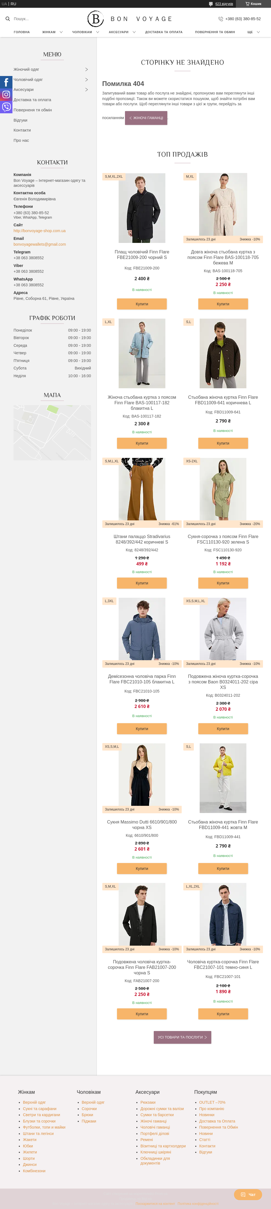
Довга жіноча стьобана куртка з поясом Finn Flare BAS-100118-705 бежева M (223, 257)
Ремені (146, 1139)
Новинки (207, 1115)
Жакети (30, 1139)
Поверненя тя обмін (33, 109)
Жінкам (49, 32)
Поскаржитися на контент (155, 1204)
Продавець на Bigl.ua (135, 1199)
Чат (248, 1194)
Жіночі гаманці (148, 118)
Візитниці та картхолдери (163, 1146)
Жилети (30, 1152)
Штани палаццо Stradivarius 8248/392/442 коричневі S (142, 539)
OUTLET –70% (212, 1102)
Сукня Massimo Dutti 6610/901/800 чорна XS (142, 825)
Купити (142, 304)
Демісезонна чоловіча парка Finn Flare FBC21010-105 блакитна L (142, 679)
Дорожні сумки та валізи (162, 1108)
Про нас (21, 140)
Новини (206, 1133)
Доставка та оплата (32, 99)
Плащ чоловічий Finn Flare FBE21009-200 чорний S (142, 255)
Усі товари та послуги (180, 1037)
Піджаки (89, 1121)
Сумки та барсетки (157, 1115)
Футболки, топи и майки (44, 1127)
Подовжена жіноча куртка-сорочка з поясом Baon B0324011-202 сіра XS (223, 682)
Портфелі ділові (154, 1133)
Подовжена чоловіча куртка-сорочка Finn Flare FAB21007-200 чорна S (142, 967)
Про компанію (211, 1108)
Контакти (22, 130)
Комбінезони (34, 1171)
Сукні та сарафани (39, 1108)
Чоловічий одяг (28, 79)
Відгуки (20, 120)
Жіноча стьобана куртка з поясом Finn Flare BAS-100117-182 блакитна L (142, 403)
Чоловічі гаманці (155, 1127)
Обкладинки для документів (155, 1161)
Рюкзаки (147, 1102)
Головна (22, 32)
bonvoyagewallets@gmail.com (40, 244)
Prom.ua (161, 1194)
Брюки (87, 1115)
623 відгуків (224, 4)
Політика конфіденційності (198, 1204)
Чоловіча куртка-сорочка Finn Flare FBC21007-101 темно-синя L (223, 964)
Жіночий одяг (26, 69)
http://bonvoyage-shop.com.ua (40, 231)
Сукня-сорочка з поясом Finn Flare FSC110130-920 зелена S (223, 539)
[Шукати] (7, 19)
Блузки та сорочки (39, 1121)
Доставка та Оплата (164, 32)
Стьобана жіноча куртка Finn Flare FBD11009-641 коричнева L (223, 400)
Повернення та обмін (215, 32)
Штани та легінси (38, 1133)
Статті (204, 1139)
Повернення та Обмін (218, 1127)
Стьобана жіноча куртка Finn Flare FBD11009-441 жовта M (223, 825)
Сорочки (89, 1108)
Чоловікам (82, 32)
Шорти (29, 1158)
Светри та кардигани (41, 1115)
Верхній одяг (34, 1102)
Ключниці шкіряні (155, 1152)
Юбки (28, 1146)
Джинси (30, 1164)
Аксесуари (118, 32)
